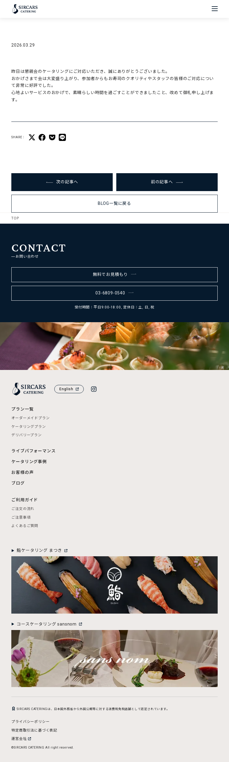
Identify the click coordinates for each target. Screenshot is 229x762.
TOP (15, 218)
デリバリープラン (26, 435)
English (69, 389)
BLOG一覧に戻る (114, 203)
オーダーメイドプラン (30, 418)
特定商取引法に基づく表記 (34, 730)
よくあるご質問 (24, 526)
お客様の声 (22, 472)
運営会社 (21, 739)
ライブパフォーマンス (33, 450)
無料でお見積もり (115, 274)
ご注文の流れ (22, 509)
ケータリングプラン (28, 427)
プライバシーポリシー (30, 722)
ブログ (17, 483)
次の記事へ (62, 181)
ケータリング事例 (29, 461)
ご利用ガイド (24, 499)
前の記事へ (167, 181)
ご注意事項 (20, 517)
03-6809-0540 (114, 293)
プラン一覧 (22, 409)
